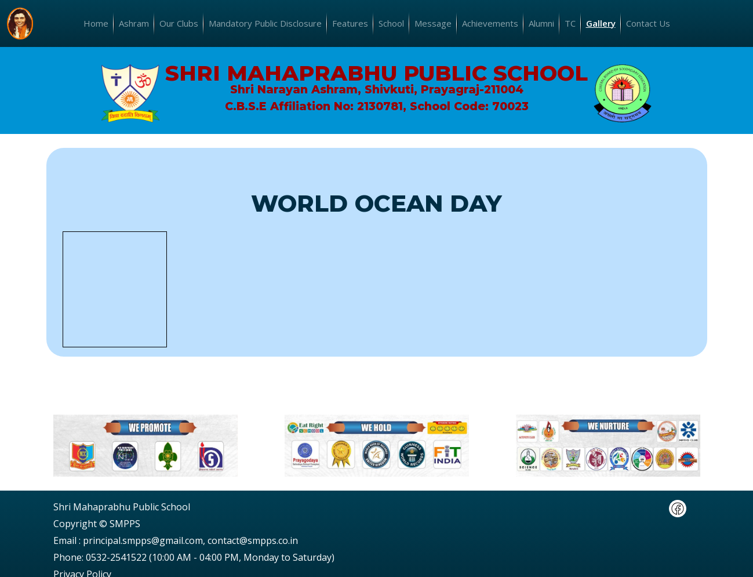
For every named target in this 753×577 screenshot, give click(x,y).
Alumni (541, 23)
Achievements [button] (490, 23)
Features (350, 23)
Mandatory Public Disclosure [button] (265, 23)
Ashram (134, 23)
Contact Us (648, 23)
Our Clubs (178, 23)
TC (570, 23)
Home (95, 23)
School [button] (391, 23)
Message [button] (433, 23)
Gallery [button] (601, 23)
